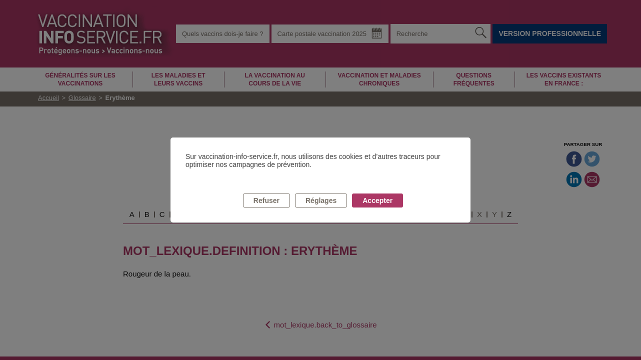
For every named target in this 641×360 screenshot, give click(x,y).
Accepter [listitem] (377, 200)
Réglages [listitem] (321, 200)
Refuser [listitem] (267, 200)
